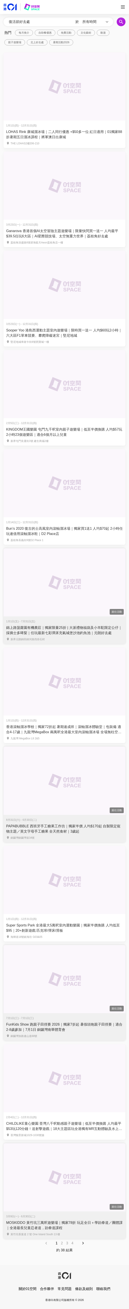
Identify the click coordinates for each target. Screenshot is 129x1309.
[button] (96, 21)
